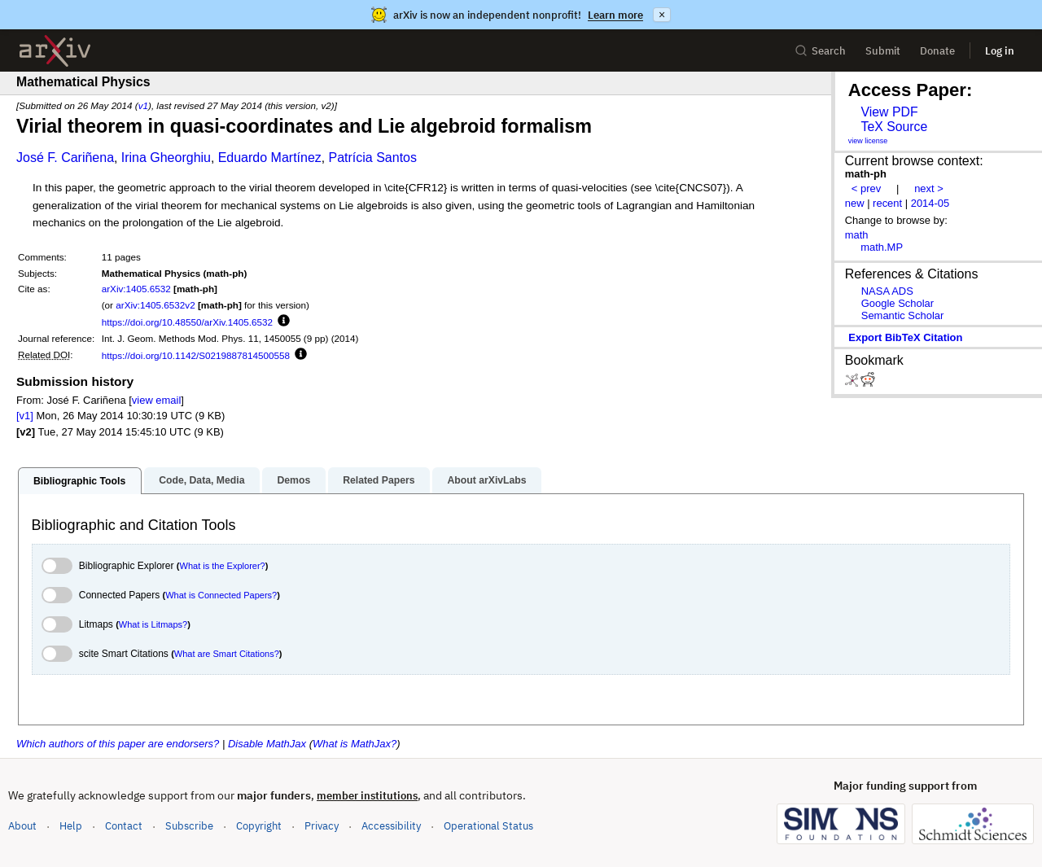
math (857, 235)
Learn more (615, 15)
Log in (999, 51)
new (855, 203)
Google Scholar (897, 303)
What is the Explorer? (222, 566)
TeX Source (893, 127)
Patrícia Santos (372, 157)
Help (70, 826)
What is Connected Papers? (221, 595)
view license (868, 141)
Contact (123, 826)
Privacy (321, 826)
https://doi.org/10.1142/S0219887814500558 (196, 355)
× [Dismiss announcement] (662, 14)
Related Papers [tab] (378, 480)
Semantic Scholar (902, 315)
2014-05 (930, 203)
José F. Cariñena (65, 157)
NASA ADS (887, 291)
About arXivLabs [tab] (486, 480)
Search (820, 51)
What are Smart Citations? (226, 654)
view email (156, 400)
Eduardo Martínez (270, 157)
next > (928, 188)
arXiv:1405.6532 (136, 288)
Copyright (259, 826)
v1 (143, 105)
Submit (882, 51)
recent (887, 203)
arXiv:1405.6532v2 (155, 305)
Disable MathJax (267, 744)
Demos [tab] (293, 480)
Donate (937, 51)
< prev (866, 188)
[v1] (24, 415)
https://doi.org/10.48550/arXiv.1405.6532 (187, 322)
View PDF (888, 112)
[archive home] (55, 51)
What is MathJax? (354, 744)
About (22, 826)
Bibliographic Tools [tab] (79, 481)
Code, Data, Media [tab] (201, 480)
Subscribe (189, 826)
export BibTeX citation (905, 337)
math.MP (881, 247)
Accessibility (391, 826)
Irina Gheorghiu (166, 157)
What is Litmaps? (153, 624)
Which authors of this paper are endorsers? (117, 744)
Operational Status (488, 825)
